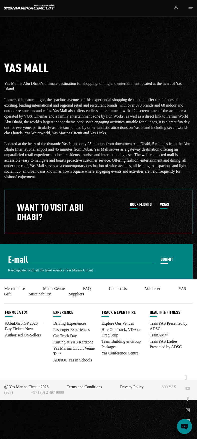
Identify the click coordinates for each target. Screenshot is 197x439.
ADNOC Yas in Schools (72, 360)
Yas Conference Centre (120, 353)
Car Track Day (65, 336)
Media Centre (54, 288)
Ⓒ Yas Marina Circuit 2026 (26, 387)
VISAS (164, 204)
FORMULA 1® (16, 312)
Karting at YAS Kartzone (73, 342)
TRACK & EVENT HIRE (119, 312)
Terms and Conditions (84, 387)
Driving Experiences (69, 323)
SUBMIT (166, 259)
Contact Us (118, 288)
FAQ (87, 288)
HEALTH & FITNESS (165, 312)
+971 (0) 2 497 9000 (47, 392)
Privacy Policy (132, 387)
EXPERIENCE (63, 312)
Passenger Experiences (71, 329)
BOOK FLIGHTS (141, 204)
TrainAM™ (159, 335)
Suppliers (76, 294)
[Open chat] (184, 426)
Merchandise (14, 288)
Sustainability (40, 294)
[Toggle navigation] (190, 8)
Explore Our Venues (118, 323)
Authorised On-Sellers (23, 335)
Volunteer (152, 288)
